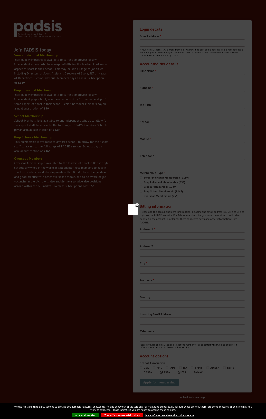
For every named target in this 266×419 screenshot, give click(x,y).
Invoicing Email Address (155, 314)
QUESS (182, 372)
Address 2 (146, 246)
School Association (152, 363)
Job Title (147, 104)
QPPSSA (165, 372)
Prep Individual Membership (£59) (164, 182)
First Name (148, 70)
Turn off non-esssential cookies (122, 415)
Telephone (147, 155)
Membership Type (152, 172)
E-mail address (150, 36)
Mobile (145, 138)
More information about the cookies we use (169, 415)
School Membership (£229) (160, 186)
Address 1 (147, 229)
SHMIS (199, 367)
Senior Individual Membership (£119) (166, 177)
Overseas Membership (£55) (161, 196)
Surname (146, 87)
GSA (146, 367)
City (143, 263)
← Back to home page (192, 397)
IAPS (172, 367)
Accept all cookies (85, 415)
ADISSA (214, 367)
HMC (159, 367)
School (145, 121)
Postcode (147, 280)
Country (145, 297)
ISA (185, 367)
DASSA (148, 372)
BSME (230, 367)
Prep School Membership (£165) (163, 191)
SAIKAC (198, 372)
